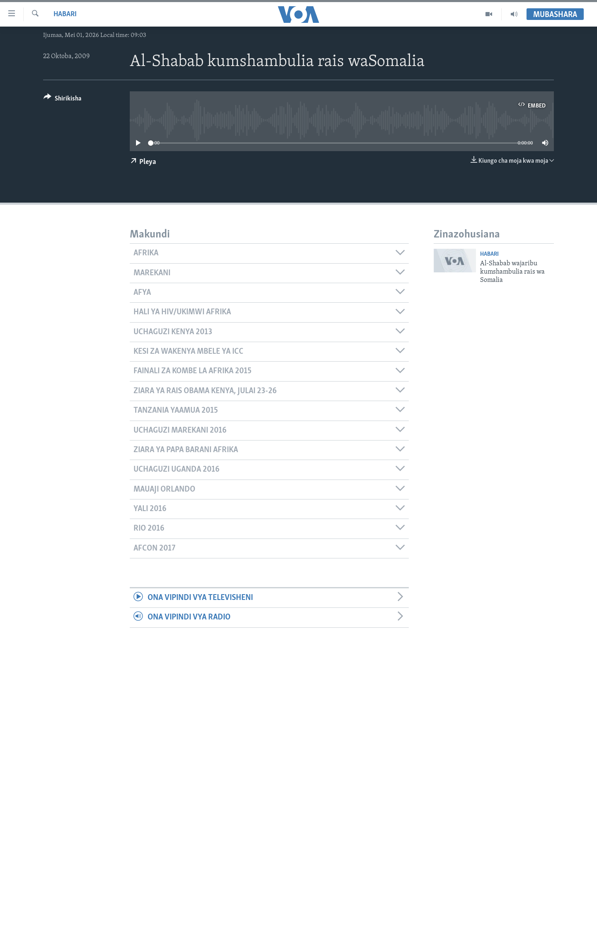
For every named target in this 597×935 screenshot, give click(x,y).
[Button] (62, 99)
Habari (65, 14)
